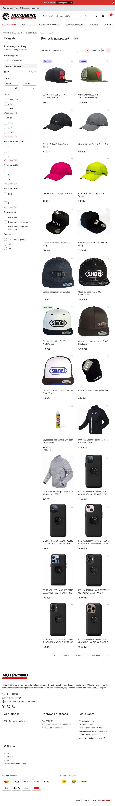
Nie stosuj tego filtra (17, 239)
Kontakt (7, 753)
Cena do (26, 83)
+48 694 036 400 (12, 8)
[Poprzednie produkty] (66, 655)
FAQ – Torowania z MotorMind (15, 721)
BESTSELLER (32, 33)
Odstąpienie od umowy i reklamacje (93, 731)
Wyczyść (32, 72)
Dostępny (12, 217)
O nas (6, 760)
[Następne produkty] (97, 655)
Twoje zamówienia (86, 721)
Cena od (7, 83)
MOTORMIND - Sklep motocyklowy (13, 33)
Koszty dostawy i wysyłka (52, 728)
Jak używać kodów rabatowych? (92, 738)
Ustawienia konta (86, 724)
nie (10, 248)
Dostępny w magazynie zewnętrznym (18, 227)
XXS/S (10, 132)
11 (9, 179)
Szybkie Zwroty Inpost (88, 734)
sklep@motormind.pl (31, 8)
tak (10, 244)
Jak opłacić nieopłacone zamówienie (56, 724)
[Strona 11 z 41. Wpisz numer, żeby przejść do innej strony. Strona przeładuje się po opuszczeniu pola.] (99, 50)
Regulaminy (8, 757)
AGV (10, 104)
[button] (86, 16)
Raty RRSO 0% (47, 721)
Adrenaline (13, 99)
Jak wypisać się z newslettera (90, 728)
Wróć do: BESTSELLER (13, 60)
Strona (93, 50)
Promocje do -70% (64, 2)
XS (9, 198)
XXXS (10, 123)
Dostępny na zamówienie (19, 222)
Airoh (10, 108)
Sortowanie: (46, 50)
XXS (10, 127)
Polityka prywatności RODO (15, 763)
